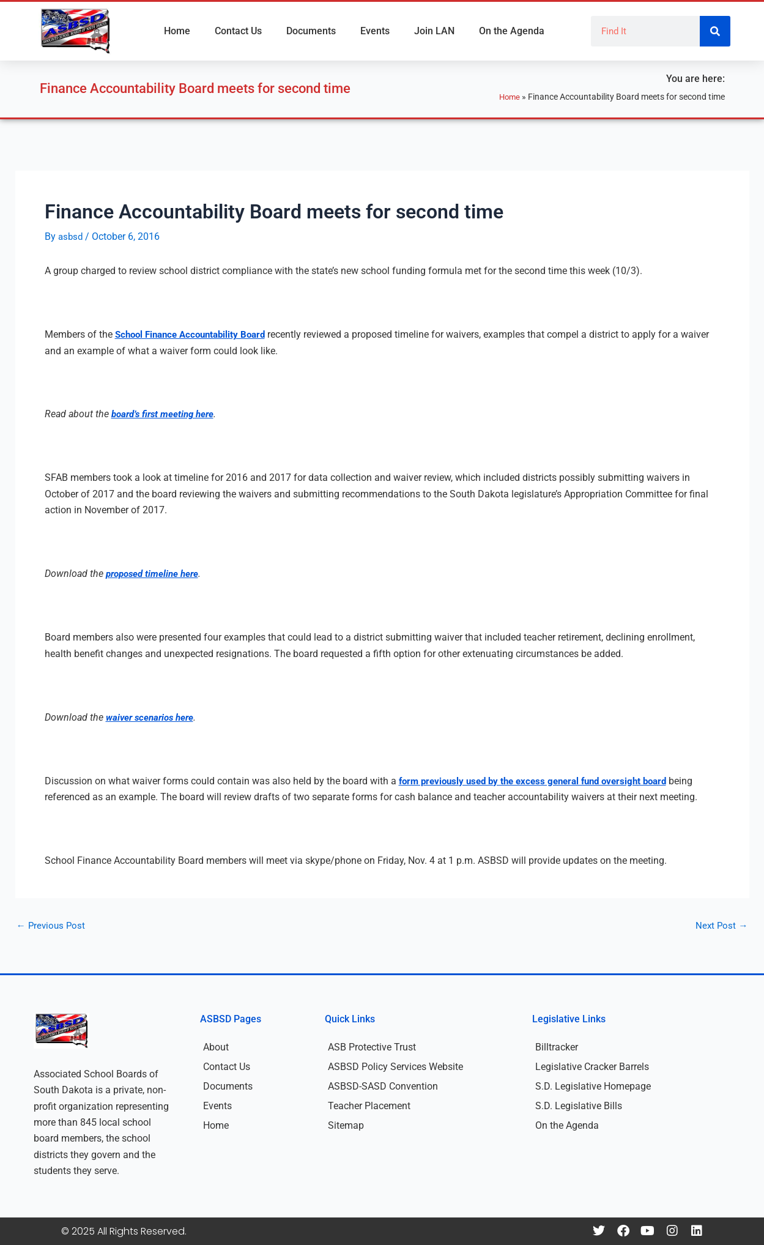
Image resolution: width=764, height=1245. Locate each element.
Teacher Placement (369, 1106)
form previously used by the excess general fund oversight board (541, 781)
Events (375, 31)
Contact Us (238, 31)
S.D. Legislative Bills (578, 1106)
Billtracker (556, 1047)
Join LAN (434, 31)
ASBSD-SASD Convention (383, 1086)
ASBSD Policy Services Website (395, 1066)
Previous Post (52, 926)
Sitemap (346, 1125)
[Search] (715, 31)
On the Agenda (511, 31)
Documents (311, 31)
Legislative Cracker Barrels (592, 1066)
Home (177, 31)
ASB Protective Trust (372, 1047)
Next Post (721, 926)
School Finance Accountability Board (195, 334)
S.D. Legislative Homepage (593, 1086)
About (216, 1047)
